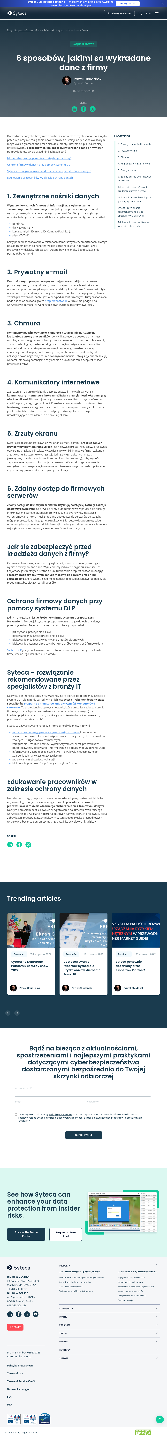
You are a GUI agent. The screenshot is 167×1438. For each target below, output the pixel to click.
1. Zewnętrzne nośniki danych (134, 144)
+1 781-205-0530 (17, 1289)
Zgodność (71, 954)
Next (17, 1013)
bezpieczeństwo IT (56, 301)
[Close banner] (162, 3)
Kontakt (15, 1327)
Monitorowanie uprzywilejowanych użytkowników (81, 1277)
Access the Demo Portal (26, 1234)
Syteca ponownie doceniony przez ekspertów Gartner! (130, 966)
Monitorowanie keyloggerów (130, 1291)
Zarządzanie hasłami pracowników (75, 1282)
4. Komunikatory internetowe (134, 163)
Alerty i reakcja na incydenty (130, 1282)
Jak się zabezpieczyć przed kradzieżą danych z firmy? (39, 158)
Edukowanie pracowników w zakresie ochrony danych (40, 177)
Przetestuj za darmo (119, 13)
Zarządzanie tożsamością (71, 1286)
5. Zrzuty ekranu (127, 170)
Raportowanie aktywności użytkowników (136, 1286)
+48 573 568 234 (17, 1305)
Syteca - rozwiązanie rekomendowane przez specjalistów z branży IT (131, 211)
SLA (9, 1396)
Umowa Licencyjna (18, 1389)
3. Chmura (123, 157)
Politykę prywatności (60, 1114)
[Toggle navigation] (157, 13)
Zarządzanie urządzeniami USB (132, 1295)
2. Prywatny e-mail (128, 150)
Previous (7, 1013)
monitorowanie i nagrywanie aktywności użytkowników (46, 732)
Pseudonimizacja (125, 1300)
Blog (9, 30)
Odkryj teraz (128, 3)
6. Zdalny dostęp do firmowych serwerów (135, 178)
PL (147, 13)
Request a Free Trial (66, 1234)
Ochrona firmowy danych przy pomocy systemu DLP (39, 164)
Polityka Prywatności (20, 1365)
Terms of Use (15, 1373)
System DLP (14, 650)
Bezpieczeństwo (24, 30)
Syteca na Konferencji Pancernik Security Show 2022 (29, 966)
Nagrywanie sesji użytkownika (131, 1277)
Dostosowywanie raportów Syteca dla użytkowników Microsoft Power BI (81, 968)
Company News (20, 954)
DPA (9, 1404)
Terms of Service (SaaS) (21, 1381)
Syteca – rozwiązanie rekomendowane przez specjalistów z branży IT (49, 171)
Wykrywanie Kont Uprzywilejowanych (76, 1291)
